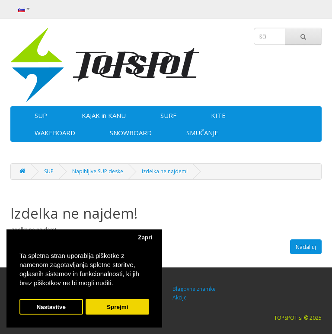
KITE (218, 115)
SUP (41, 115)
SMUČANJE (202, 132)
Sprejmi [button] (117, 307)
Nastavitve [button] (51, 307)
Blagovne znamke (194, 289)
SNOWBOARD (131, 132)
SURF (168, 115)
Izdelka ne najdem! (165, 171)
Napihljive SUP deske (97, 171)
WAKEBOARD (55, 132)
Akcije (179, 297)
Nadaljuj (306, 247)
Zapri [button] (145, 237)
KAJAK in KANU (104, 115)
